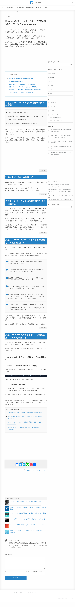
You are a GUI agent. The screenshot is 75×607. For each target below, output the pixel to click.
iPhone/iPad (51, 77)
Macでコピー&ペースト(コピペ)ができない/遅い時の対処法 (25, 501)
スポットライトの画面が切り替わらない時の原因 (21, 78)
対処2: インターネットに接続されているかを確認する (23, 84)
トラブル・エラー (30, 470)
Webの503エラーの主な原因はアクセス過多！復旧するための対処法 (28, 513)
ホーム (3, 7)
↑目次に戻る (43, 170)
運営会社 (22, 595)
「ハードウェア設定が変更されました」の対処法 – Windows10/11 (27, 525)
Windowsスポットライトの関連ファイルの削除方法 (22, 92)
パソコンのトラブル (19, 7)
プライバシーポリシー (7, 595)
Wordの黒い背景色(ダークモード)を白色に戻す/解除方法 (61, 141)
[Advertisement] (26, 59)
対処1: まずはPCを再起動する (16, 81)
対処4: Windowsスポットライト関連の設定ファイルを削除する (26, 89)
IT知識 (45, 7)
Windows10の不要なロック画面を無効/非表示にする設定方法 (24, 412)
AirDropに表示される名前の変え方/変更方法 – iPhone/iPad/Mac (61, 130)
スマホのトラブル (30, 7)
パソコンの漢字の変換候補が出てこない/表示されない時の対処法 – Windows (62, 153)
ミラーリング (51, 89)
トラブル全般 (10, 7)
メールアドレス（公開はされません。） (34, 573)
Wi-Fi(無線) (50, 85)
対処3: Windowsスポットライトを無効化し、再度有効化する (25, 87)
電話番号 (50, 93)
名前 (5, 573)
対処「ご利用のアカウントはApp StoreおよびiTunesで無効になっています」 (61, 136)
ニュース (53, 106)
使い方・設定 (39, 7)
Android (50, 81)
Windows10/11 (51, 73)
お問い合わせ (16, 595)
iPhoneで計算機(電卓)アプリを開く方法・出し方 (61, 147)
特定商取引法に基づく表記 (31, 595)
